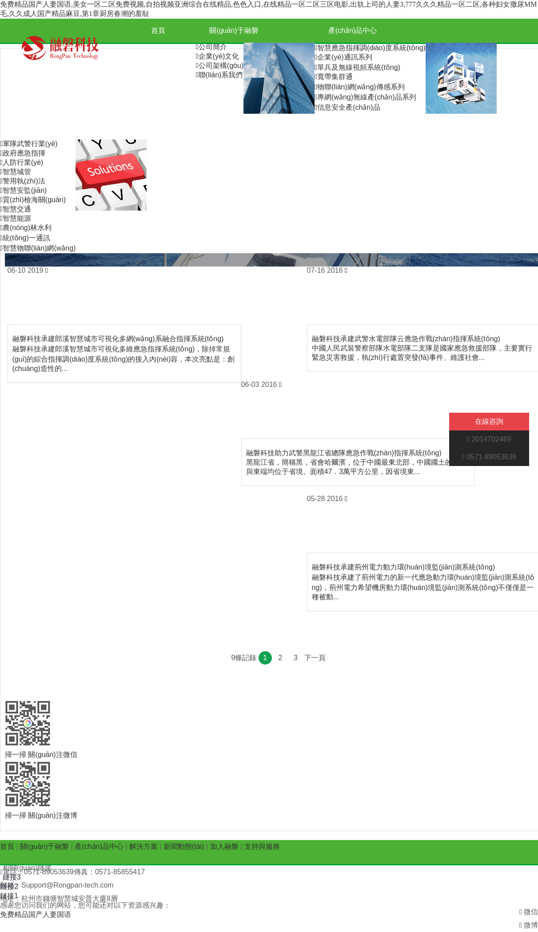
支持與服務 (337, 127)
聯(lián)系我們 (219, 75)
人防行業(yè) (21, 162)
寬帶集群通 (334, 76)
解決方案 (38, 127)
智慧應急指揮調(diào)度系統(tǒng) (370, 48)
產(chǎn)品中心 (352, 30)
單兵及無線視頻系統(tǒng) (357, 67)
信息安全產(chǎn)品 (347, 107)
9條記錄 (243, 657)
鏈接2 (9, 886)
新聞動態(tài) (184, 127)
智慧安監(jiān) (23, 190)
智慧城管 (15, 171)
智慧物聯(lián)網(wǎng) (38, 248)
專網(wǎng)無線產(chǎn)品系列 (365, 97)
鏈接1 (9, 896)
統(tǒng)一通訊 (25, 238)
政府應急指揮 (22, 153)
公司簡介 (211, 47)
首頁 (158, 30)
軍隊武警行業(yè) (28, 143)
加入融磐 (261, 127)
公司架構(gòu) (219, 65)
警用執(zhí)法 (22, 181)
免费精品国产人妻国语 (35, 914)
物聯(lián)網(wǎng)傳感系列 (359, 87)
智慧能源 (15, 218)
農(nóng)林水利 (26, 227)
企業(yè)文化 (217, 56)
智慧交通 (15, 209)
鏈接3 (12, 877)
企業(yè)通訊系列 (343, 57)
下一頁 (315, 657)
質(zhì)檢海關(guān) (33, 199)
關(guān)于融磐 (233, 30)
